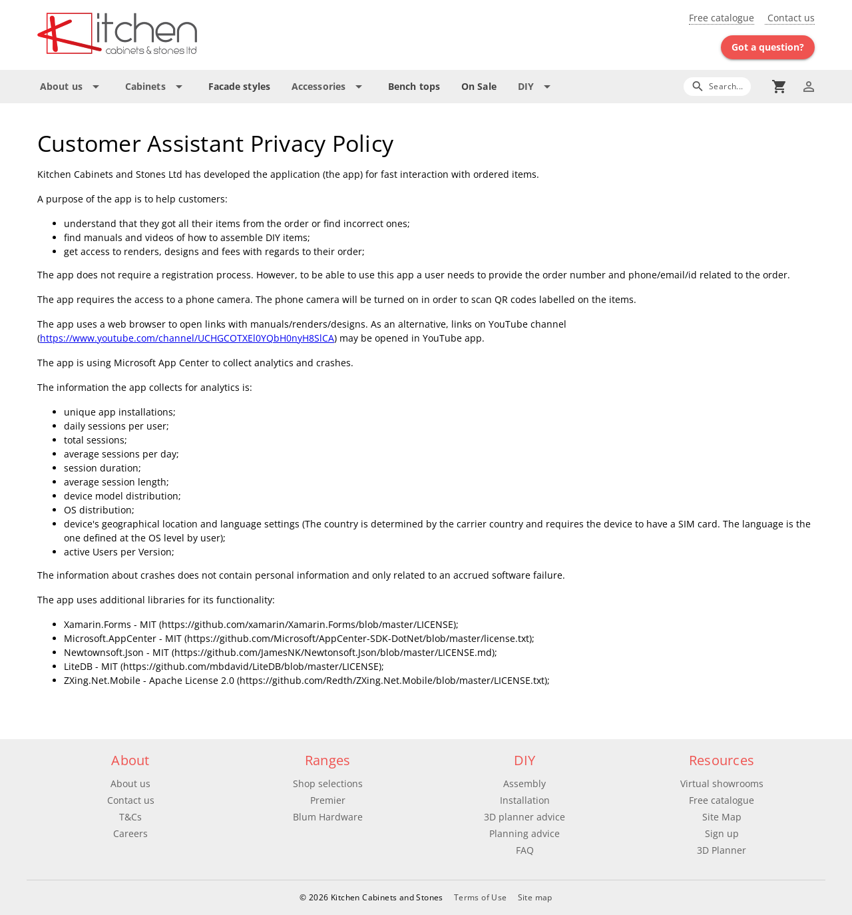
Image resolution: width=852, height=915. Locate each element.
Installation (525, 800)
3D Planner (721, 850)
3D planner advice (524, 816)
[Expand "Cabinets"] (156, 86)
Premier (327, 800)
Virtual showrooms (721, 783)
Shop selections (328, 783)
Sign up (722, 833)
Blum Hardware (328, 816)
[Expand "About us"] (71, 86)
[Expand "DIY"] (536, 86)
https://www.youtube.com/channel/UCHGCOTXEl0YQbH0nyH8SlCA (187, 338)
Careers (130, 833)
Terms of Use (480, 897)
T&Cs (130, 816)
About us (130, 783)
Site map (535, 897)
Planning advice (524, 833)
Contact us (790, 17)
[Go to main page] (165, 35)
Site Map (722, 816)
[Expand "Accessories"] (329, 86)
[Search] (717, 86)
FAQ (525, 850)
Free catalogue (721, 17)
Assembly (524, 783)
